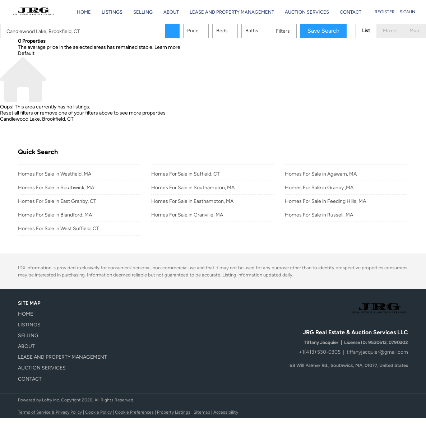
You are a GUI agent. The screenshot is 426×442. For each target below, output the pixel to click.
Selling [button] (143, 12)
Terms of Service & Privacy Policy (50, 412)
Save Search (323, 30)
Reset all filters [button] (16, 113)
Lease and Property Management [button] (232, 12)
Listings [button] (112, 12)
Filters (283, 31)
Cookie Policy (98, 412)
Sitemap (202, 412)
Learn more (167, 47)
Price (193, 31)
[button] (172, 31)
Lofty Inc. (51, 400)
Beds (222, 31)
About (171, 12)
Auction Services (307, 12)
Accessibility (225, 412)
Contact (350, 12)
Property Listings (173, 412)
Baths (251, 31)
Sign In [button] (407, 11)
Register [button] (385, 11)
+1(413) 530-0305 (320, 352)
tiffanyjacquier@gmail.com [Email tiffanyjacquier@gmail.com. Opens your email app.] (377, 352)
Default (26, 53)
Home (84, 12)
